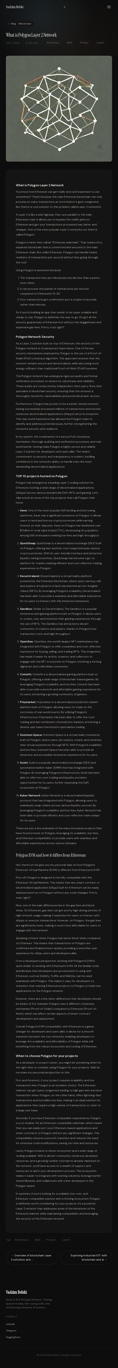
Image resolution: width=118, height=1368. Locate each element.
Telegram (11, 1330)
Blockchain (22, 1241)
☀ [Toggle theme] (64, 7)
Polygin (51, 1241)
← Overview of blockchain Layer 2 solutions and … (31, 1259)
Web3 (37, 1241)
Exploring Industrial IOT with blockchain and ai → (89, 1259)
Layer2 (66, 1241)
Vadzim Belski (14, 7)
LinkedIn (10, 1324)
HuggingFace (13, 1337)
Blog (13, 23)
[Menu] (109, 7)
